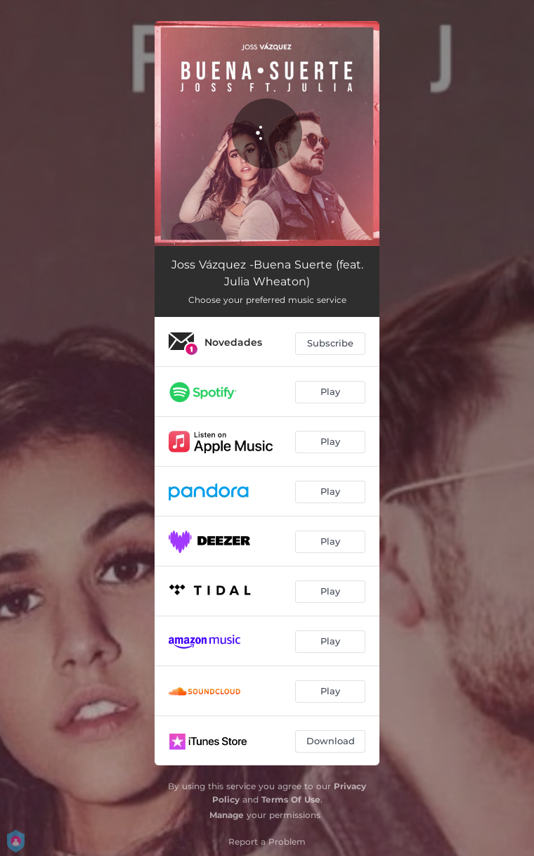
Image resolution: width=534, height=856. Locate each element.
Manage (226, 815)
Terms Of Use (290, 799)
